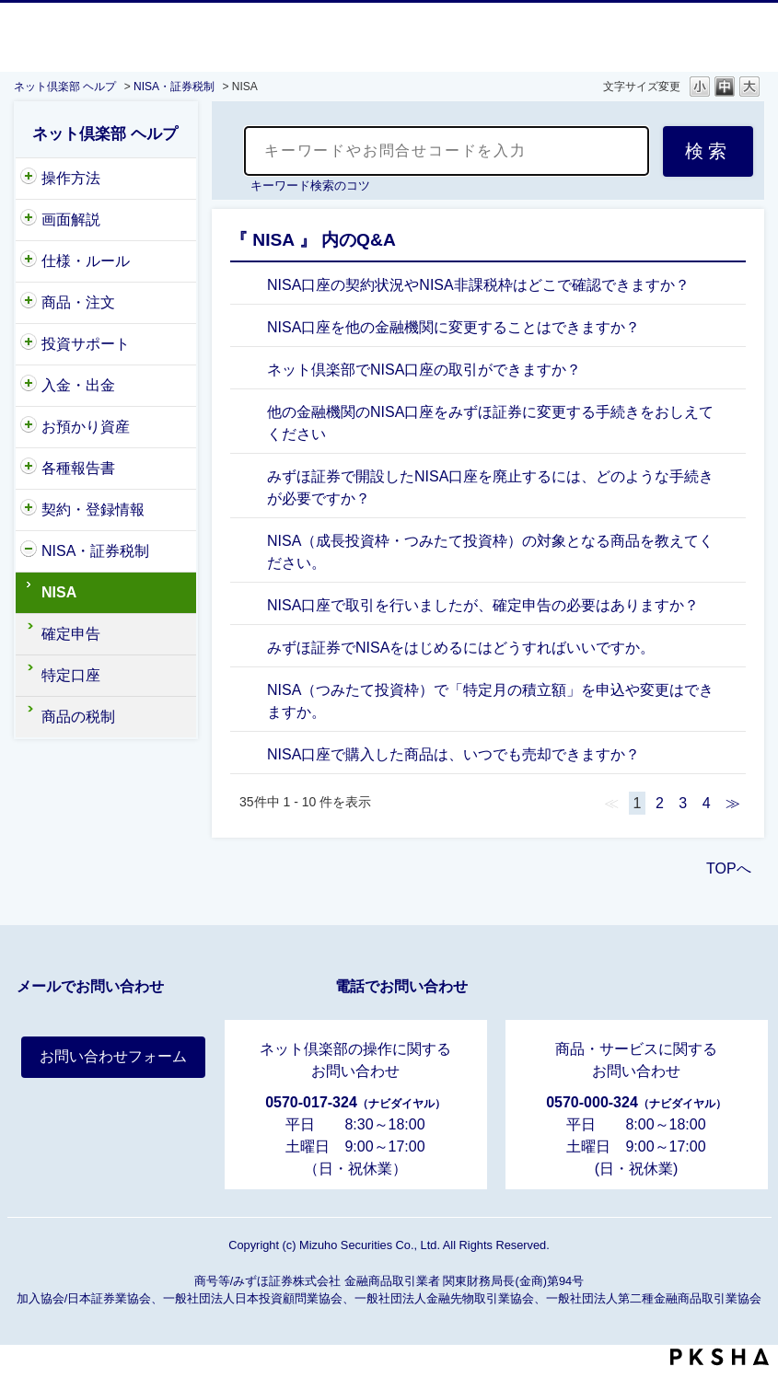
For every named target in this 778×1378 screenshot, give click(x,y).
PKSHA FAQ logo (719, 1357)
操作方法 (70, 178)
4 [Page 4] (707, 803)
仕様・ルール (85, 261)
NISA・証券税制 (174, 86)
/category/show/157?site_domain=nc (28, 510)
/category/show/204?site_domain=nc (28, 179)
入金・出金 (78, 385)
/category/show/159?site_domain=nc (28, 261)
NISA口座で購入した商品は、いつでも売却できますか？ (453, 754)
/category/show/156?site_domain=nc (28, 386)
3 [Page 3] (683, 803)
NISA (58, 592)
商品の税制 (78, 716)
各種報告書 (78, 468)
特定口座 (70, 675)
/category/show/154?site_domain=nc (28, 427)
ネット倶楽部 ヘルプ (65, 86)
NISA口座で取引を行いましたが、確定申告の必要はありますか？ (483, 605)
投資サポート (85, 344)
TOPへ (728, 868)
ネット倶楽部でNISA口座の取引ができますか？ (424, 369)
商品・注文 (78, 302)
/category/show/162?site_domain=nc (28, 468)
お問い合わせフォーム (113, 1056)
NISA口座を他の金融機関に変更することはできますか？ (453, 327)
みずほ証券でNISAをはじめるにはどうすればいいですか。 (461, 647)
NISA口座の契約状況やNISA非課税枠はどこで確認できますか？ (478, 285)
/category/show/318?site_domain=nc (28, 220)
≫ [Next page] (733, 803)
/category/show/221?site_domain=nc (28, 344)
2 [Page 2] (660, 803)
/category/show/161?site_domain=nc (28, 551)
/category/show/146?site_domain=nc (28, 303)
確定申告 (70, 634)
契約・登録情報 (93, 509)
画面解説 (70, 219)
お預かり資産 (85, 426)
